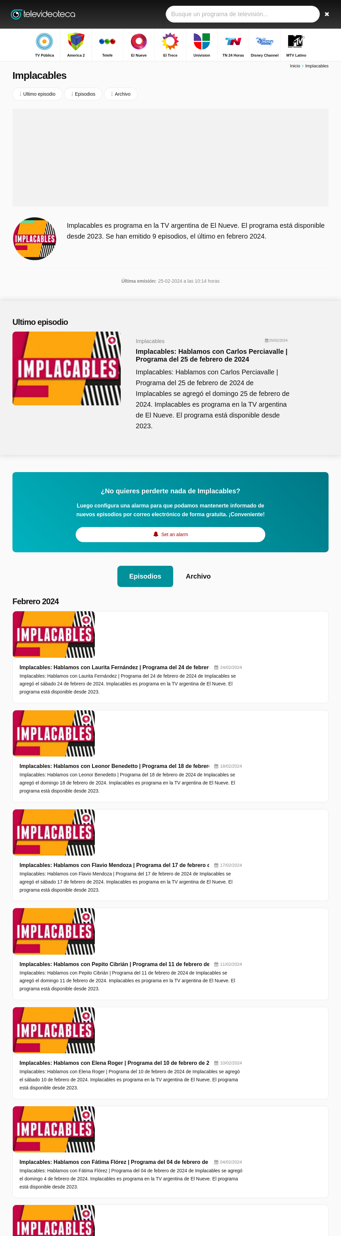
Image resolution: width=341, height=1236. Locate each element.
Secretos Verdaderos (279, 1101)
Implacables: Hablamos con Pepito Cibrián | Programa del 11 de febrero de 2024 (201, 780)
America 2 (194, 1103)
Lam (261, 1150)
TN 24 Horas (134, 1132)
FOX (189, 1142)
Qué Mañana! (271, 1121)
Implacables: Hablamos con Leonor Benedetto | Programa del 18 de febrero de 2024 (205, 674)
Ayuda (44, 1168)
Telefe (127, 1113)
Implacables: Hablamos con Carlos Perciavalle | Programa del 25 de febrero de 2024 (209, 356)
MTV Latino (133, 1142)
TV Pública (132, 1103)
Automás (266, 1131)
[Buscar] (324, 14)
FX (187, 1152)
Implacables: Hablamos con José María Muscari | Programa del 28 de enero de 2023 (205, 1015)
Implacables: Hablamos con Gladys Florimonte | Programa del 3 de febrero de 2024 (204, 938)
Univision (193, 1122)
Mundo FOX (133, 1162)
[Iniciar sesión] (309, 14)
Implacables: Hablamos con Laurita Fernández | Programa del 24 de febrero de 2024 (206, 622)
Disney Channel (200, 1132)
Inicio (295, 66)
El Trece (129, 1122)
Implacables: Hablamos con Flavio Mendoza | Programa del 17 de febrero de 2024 (202, 727)
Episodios (145, 577)
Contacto (21, 1168)
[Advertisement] (170, 158)
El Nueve (193, 1113)
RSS (46, 1177)
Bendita (265, 1111)
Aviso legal (69, 1168)
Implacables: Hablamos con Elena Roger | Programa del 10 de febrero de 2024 (198, 832)
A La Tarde (268, 1140)
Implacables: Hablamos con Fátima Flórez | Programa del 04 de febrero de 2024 (200, 885)
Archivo (198, 577)
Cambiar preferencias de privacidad (52, 1189)
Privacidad (23, 1177)
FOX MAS (131, 1152)
